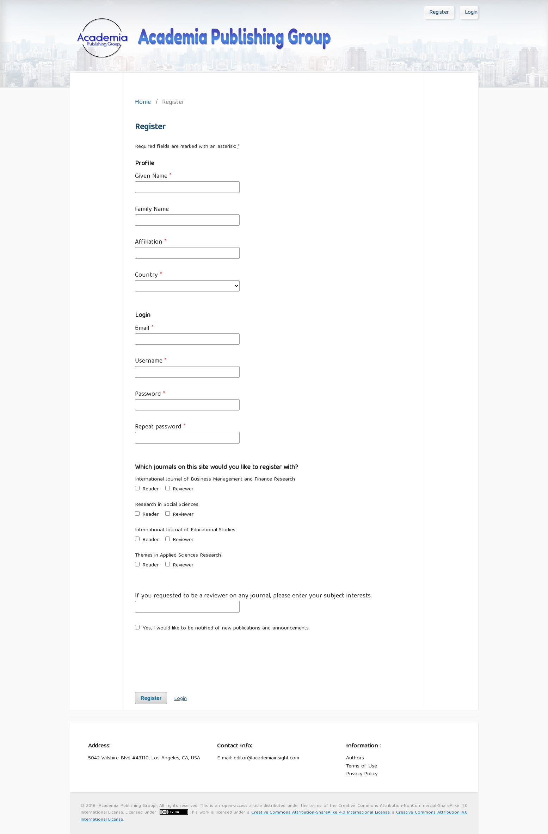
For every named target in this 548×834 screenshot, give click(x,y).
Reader (147, 489)
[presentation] (188, 658)
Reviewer (179, 489)
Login (471, 13)
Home (143, 103)
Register (439, 13)
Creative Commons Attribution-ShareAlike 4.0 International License (320, 813)
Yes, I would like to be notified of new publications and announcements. (222, 629)
